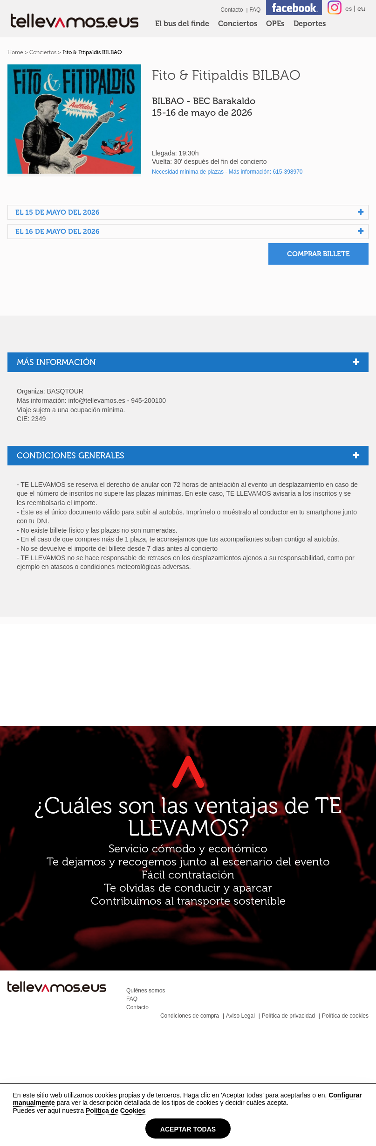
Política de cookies (345, 1015)
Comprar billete (318, 254)
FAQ (254, 10)
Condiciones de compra (189, 1015)
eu (361, 9)
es (348, 9)
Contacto (231, 10)
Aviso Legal (240, 1015)
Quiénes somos (145, 990)
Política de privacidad (288, 1015)
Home (15, 52)
